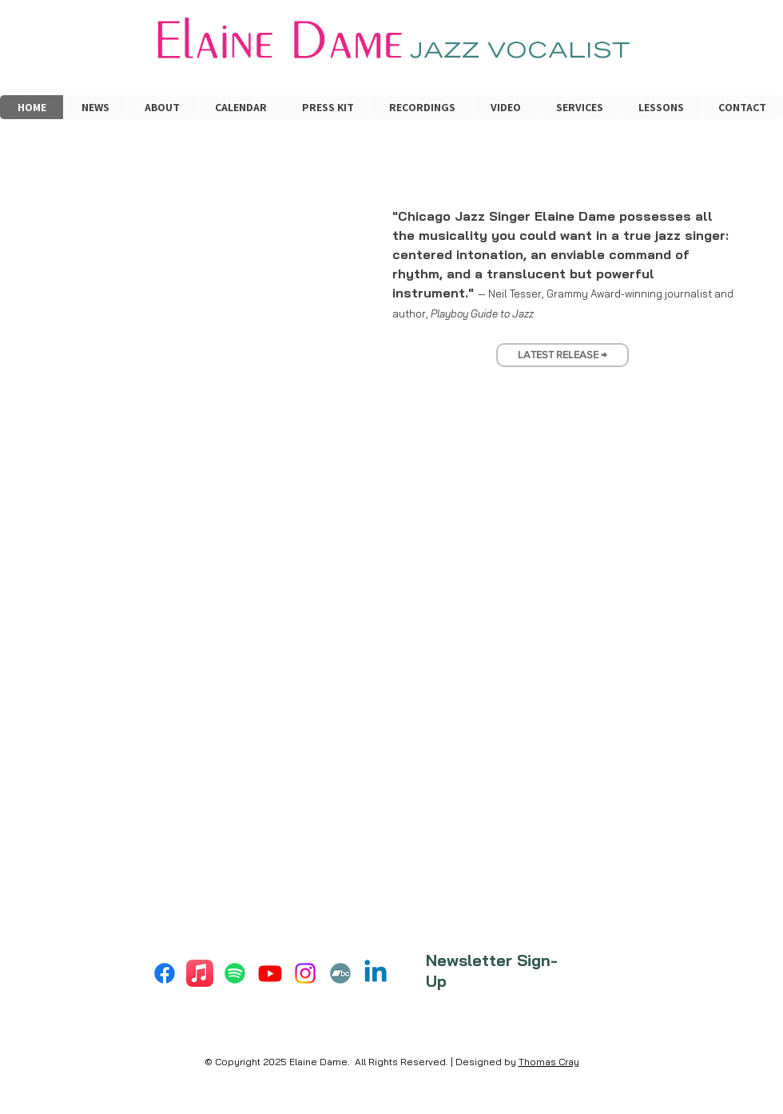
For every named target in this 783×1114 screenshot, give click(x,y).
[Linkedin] (375, 973)
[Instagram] (305, 973)
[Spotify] (234, 973)
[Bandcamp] (340, 973)
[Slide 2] (548, 333)
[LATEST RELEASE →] (562, 355)
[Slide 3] (562, 333)
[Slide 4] (576, 333)
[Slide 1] (533, 333)
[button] (579, 107)
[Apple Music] (199, 973)
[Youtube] (270, 973)
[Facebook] (164, 973)
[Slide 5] (591, 333)
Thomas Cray (549, 1062)
